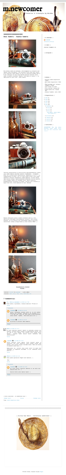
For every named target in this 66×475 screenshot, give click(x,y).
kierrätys (46, 128)
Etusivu (22, 398)
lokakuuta (48, 117)
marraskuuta (49, 115)
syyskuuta (48, 119)
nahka (18, 293)
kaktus (59, 127)
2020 (46, 97)
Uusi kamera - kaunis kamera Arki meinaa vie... (53, 113)
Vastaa (8, 305)
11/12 (48, 109)
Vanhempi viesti (37, 398)
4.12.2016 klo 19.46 (22, 310)
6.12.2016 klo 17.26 (18, 340)
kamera (10, 293)
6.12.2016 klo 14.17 (14, 328)
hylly (45, 129)
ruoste (51, 128)
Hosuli (8, 356)
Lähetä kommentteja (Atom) (13, 400)
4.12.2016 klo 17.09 (24, 302)
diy (53, 127)
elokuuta (48, 120)
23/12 (48, 107)
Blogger (41, 471)
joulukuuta (49, 106)
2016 (46, 104)
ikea (56, 127)
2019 (46, 99)
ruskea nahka (26, 293)
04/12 (48, 110)
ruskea (21, 293)
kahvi (51, 129)
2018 (46, 101)
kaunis (14, 293)
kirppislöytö (55, 129)
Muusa (8, 328)
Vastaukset (10, 308)
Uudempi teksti (7, 398)
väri (30, 293)
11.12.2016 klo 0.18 (15, 356)
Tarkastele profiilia (49, 41)
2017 (46, 102)
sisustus (47, 127)
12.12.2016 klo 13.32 (22, 366)
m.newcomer (22, 9)
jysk (48, 129)
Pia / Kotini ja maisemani (13, 302)
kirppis (59, 128)
